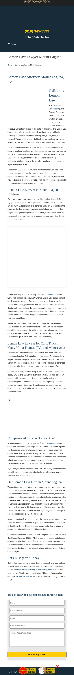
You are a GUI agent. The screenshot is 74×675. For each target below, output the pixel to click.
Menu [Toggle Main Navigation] (12, 44)
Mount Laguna (53, 294)
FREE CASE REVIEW (28, 576)
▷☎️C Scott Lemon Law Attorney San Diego (37, 17)
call (9, 570)
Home (10, 65)
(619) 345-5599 (37, 31)
